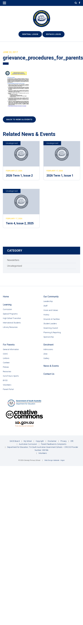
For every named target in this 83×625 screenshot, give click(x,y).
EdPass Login (53, 34)
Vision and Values (50, 310)
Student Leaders (50, 323)
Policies (6, 367)
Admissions (48, 349)
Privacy (63, 441)
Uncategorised (12, 143)
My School (28, 441)
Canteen (6, 363)
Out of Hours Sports (11, 376)
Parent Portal (8, 389)
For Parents (9, 344)
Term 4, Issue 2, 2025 (20, 223)
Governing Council (50, 328)
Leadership (48, 301)
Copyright (40, 441)
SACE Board (15, 441)
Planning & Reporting (52, 332)
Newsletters (13, 260)
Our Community (51, 296)
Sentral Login (30, 34)
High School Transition (12, 318)
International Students (12, 323)
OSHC (5, 354)
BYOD (5, 380)
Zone (45, 354)
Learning (7, 304)
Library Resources (10, 327)
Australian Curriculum (28, 444)
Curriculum (7, 309)
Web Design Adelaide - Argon (54, 460)
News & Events (51, 366)
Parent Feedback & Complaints (53, 444)
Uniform (6, 358)
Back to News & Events (19, 119)
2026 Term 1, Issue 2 (19, 175)
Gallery (46, 358)
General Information (11, 349)
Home (6, 296)
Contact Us (48, 374)
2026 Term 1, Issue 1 (59, 175)
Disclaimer (52, 441)
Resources (7, 371)
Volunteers (7, 385)
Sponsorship (48, 337)
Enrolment (48, 344)
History (46, 315)
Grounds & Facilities (51, 319)
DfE (72, 441)
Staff (45, 306)
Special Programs (10, 314)
